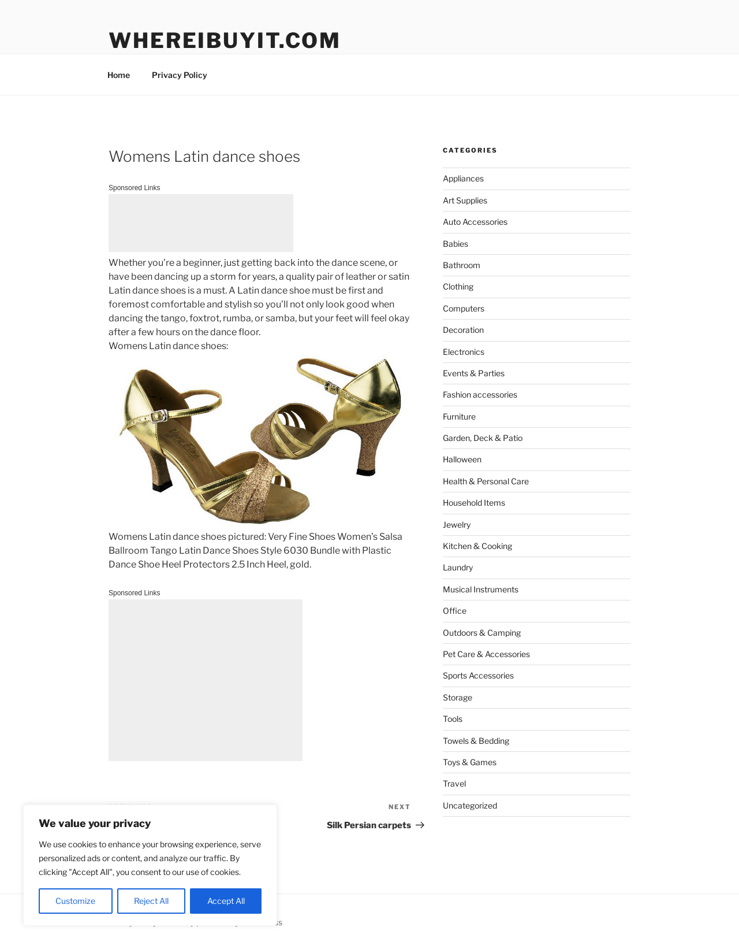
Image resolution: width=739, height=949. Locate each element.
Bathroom (461, 265)
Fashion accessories (480, 394)
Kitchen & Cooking (477, 546)
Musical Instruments (480, 589)
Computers (463, 308)
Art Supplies (465, 200)
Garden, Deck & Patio (482, 438)
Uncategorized (470, 805)
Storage (457, 697)
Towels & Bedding (476, 741)
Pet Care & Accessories (486, 654)
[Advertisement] (201, 223)
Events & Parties (474, 373)
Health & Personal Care (486, 481)
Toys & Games (470, 762)
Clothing (458, 286)
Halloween (462, 459)
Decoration (463, 330)
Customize (75, 901)
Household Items (474, 502)
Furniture (459, 416)
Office (454, 611)
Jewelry (457, 524)
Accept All (226, 901)
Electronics (463, 352)
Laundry (458, 567)
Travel (454, 783)
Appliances (463, 178)
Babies (455, 244)
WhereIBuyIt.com (225, 40)
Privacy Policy (179, 75)
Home (118, 75)
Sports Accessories (478, 675)
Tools (452, 719)
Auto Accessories (475, 222)
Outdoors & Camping (482, 632)
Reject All (151, 901)
